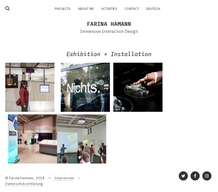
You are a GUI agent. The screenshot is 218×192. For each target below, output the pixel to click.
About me (86, 8)
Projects (63, 8)
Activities (109, 8)
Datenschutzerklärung (24, 184)
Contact (132, 8)
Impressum (64, 178)
